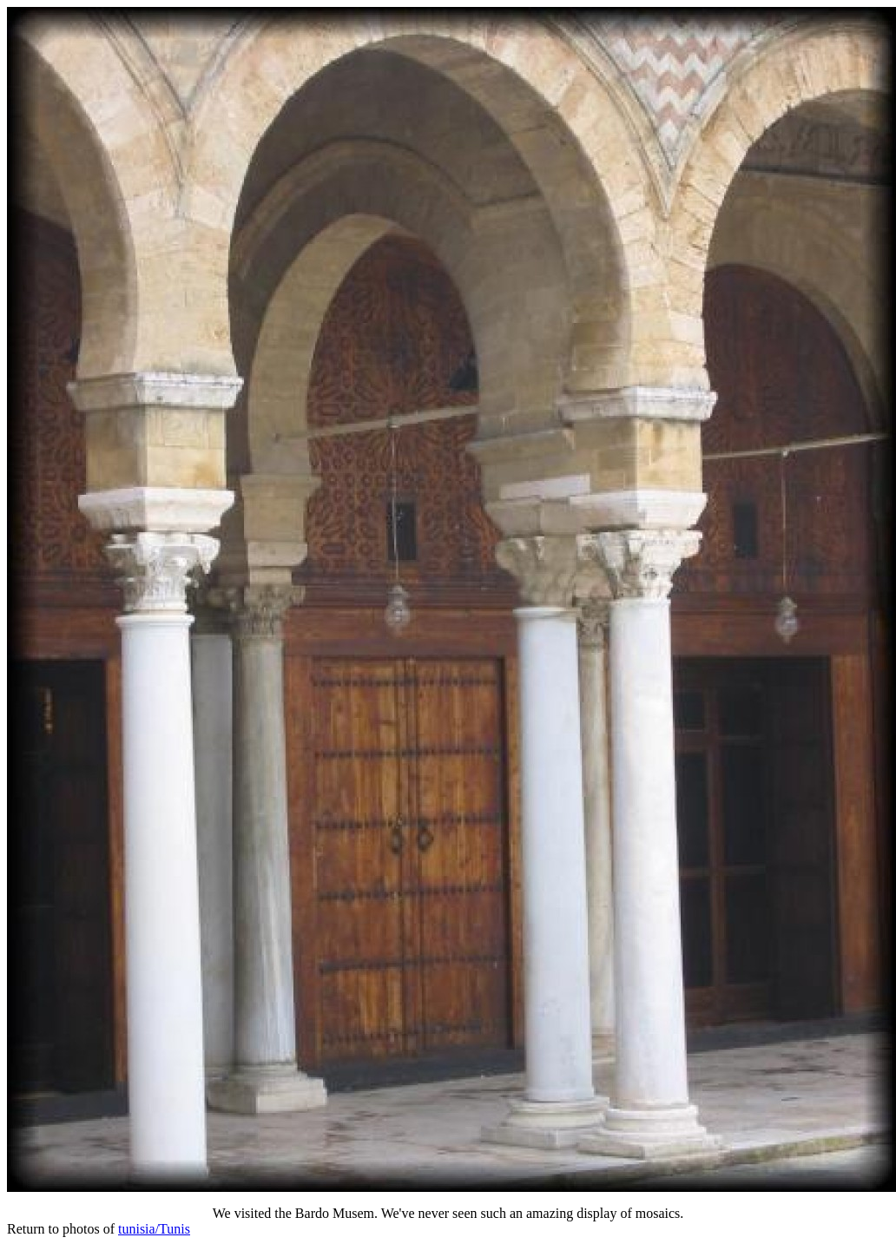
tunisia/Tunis (154, 1228)
